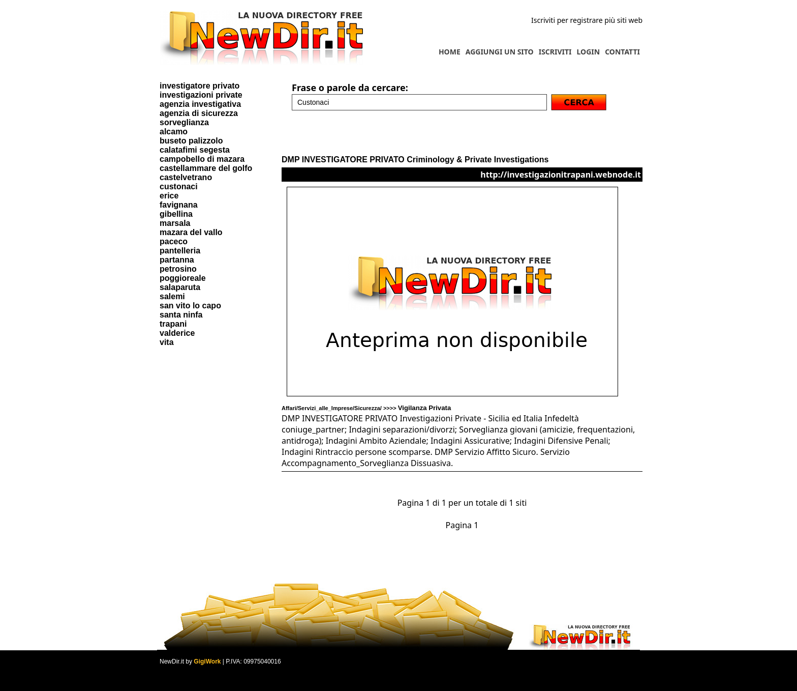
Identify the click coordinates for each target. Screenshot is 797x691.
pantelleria (180, 250)
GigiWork (207, 661)
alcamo (174, 131)
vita (167, 342)
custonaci (179, 186)
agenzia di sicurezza (199, 113)
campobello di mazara (202, 159)
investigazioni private (201, 95)
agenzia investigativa (200, 104)
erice (169, 195)
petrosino (178, 269)
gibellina (176, 214)
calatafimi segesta (195, 150)
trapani (173, 324)
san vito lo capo (190, 305)
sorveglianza (184, 122)
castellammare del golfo (206, 168)
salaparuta (180, 287)
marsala (175, 223)
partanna (177, 259)
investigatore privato (199, 85)
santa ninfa (181, 314)
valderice (177, 333)
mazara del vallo (191, 232)
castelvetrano (186, 177)
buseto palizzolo (191, 140)
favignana (179, 204)
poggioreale (183, 278)
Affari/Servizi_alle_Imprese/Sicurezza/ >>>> (366, 408)
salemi (172, 296)
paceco (174, 241)
